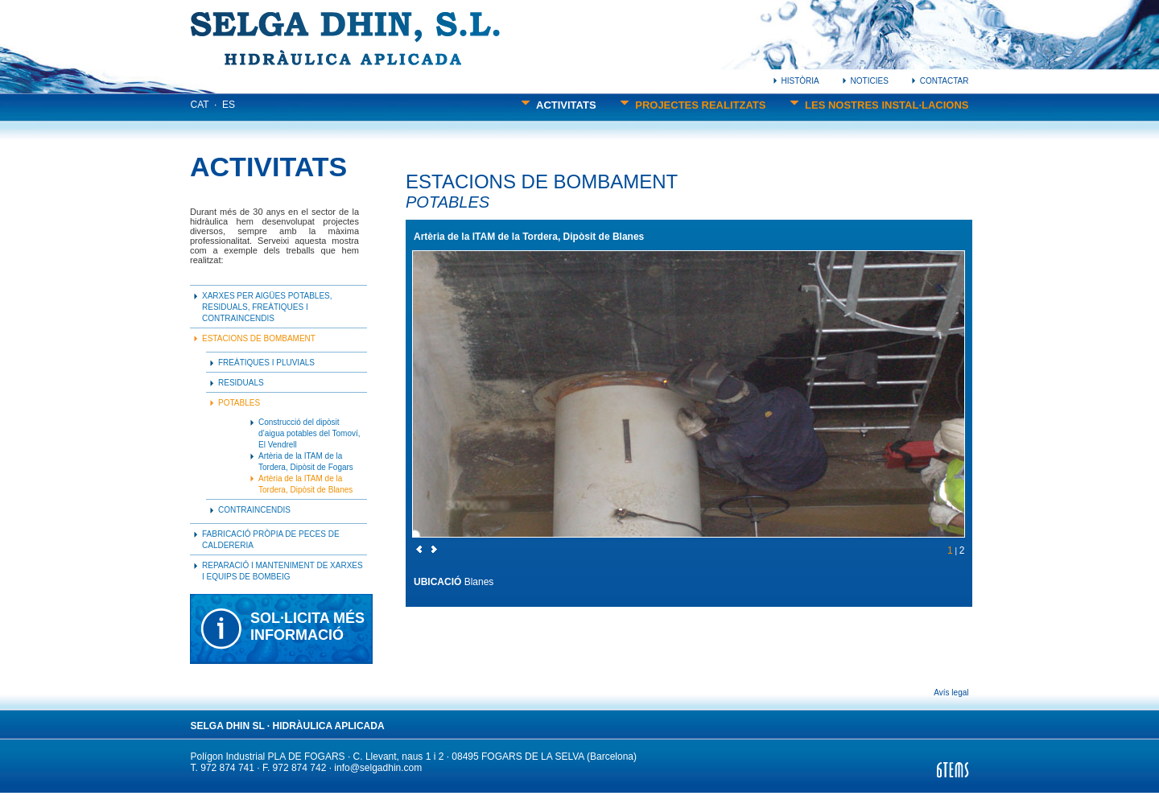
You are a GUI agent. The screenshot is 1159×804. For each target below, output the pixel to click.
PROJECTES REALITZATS (693, 105)
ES (228, 104)
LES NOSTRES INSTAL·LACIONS (879, 105)
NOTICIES (866, 80)
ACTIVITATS (558, 105)
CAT (200, 104)
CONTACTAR (940, 80)
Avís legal (951, 692)
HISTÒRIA (796, 80)
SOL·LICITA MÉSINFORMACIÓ (307, 626)
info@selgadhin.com (378, 767)
